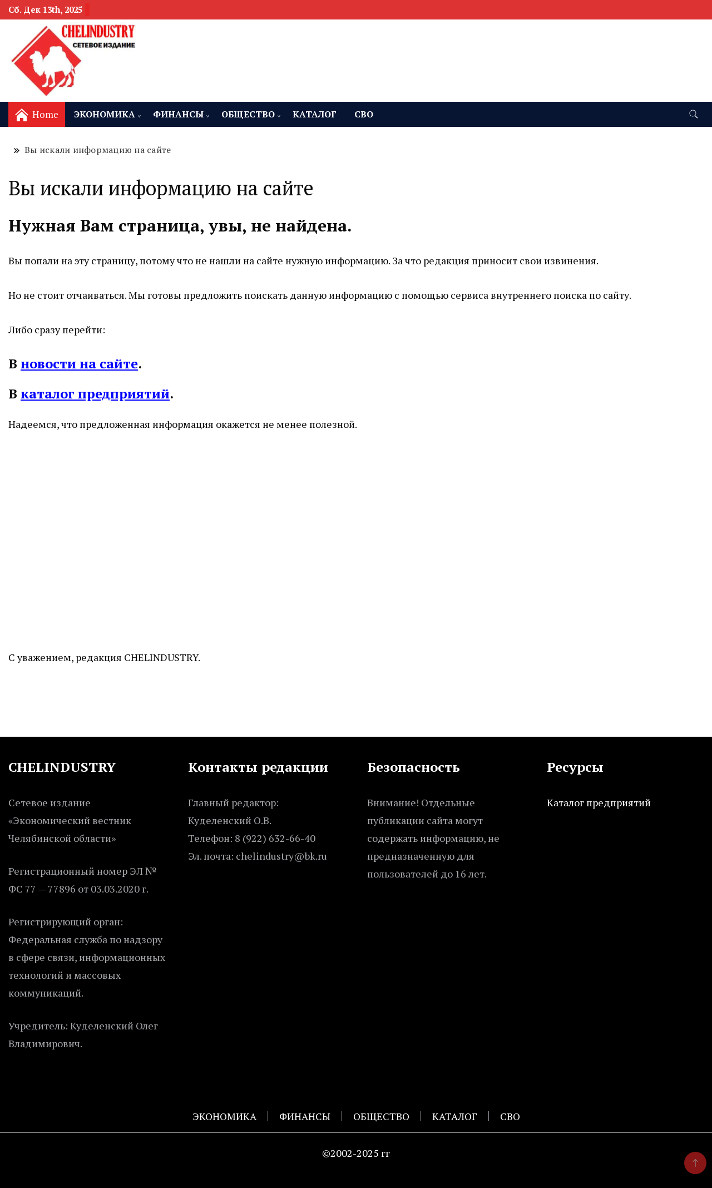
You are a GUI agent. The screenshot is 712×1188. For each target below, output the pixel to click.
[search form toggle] (694, 114)
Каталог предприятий (599, 802)
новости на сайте (79, 363)
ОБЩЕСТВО (248, 114)
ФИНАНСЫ (178, 114)
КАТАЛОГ (315, 114)
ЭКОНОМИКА (104, 114)
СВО (363, 114)
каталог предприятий (95, 393)
